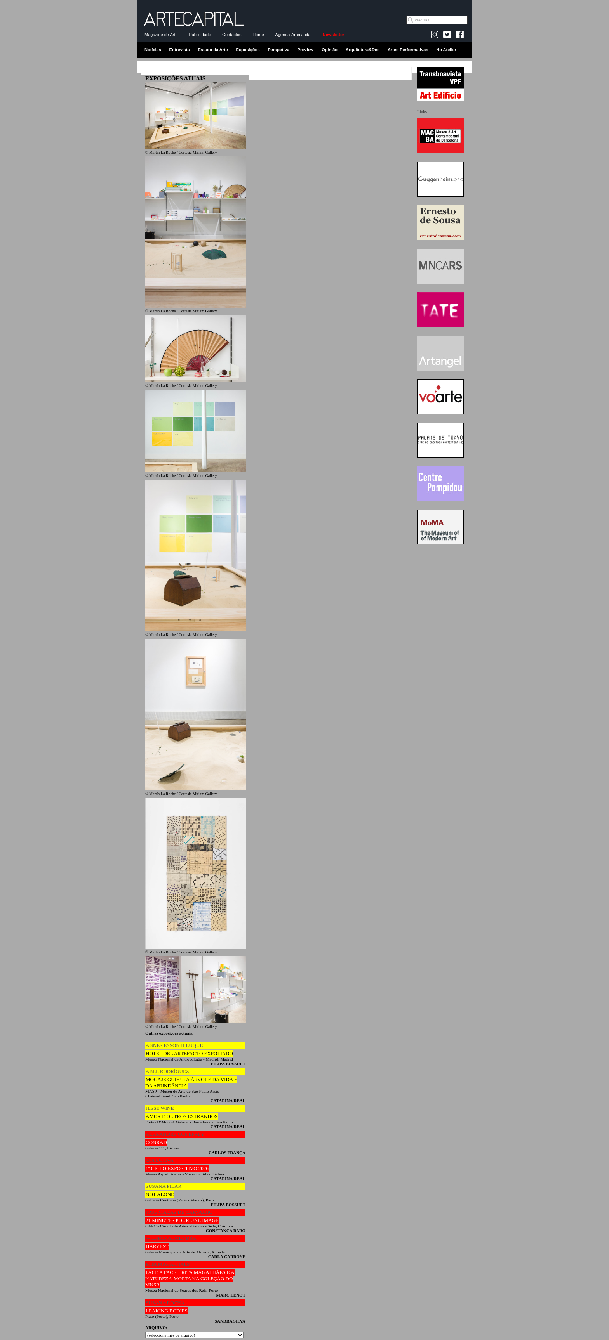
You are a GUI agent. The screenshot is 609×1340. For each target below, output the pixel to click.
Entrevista (179, 49)
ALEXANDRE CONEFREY (175, 1134)
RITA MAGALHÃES (168, 1264)
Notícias (152, 49)
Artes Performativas (408, 49)
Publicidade (200, 34)
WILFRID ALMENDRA (171, 1238)
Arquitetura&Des (362, 49)
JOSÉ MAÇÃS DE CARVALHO (179, 1212)
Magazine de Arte (161, 34)
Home (258, 34)
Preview (306, 49)
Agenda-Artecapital (293, 34)
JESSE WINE (160, 1108)
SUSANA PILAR (163, 1186)
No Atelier (446, 49)
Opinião (330, 49)
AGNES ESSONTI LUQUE (174, 1045)
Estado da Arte (213, 49)
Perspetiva (278, 49)
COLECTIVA (160, 1160)
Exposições (247, 49)
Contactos (232, 34)
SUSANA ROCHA (165, 1302)
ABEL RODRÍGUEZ (167, 1071)
